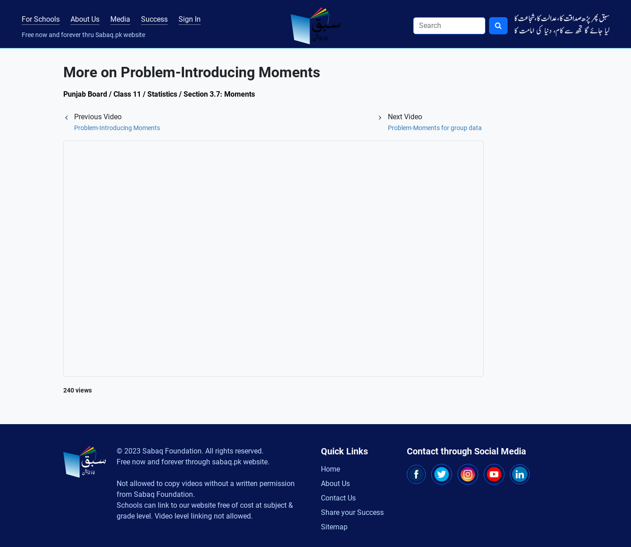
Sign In (190, 19)
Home (330, 469)
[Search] (449, 25)
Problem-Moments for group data (435, 127)
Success (154, 19)
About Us (85, 19)
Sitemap (334, 527)
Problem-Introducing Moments (117, 127)
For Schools (41, 19)
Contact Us (338, 498)
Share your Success (352, 512)
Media (120, 19)
